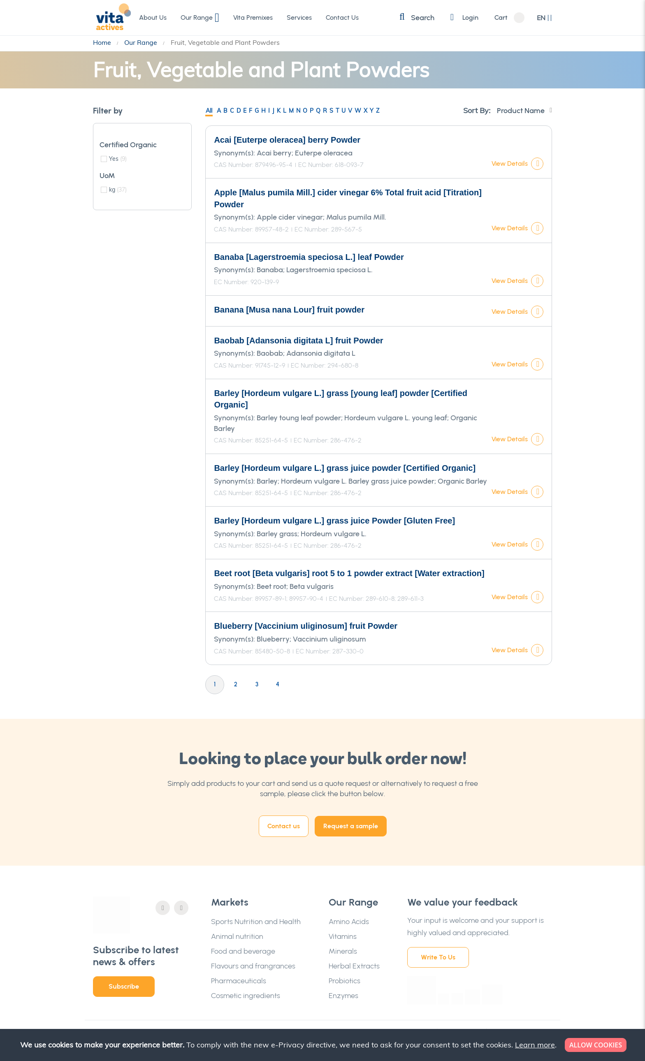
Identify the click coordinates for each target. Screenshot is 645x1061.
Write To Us (438, 957)
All (209, 110)
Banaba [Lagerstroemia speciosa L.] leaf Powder (309, 257)
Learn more (535, 1044)
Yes (118, 158)
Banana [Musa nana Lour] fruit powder (289, 309)
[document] (323, 1045)
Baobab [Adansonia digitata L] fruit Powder (298, 340)
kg (118, 189)
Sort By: (476, 110)
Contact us (283, 826)
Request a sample (350, 826)
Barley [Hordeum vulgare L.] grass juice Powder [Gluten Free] (334, 520)
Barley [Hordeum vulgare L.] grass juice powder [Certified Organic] (345, 468)
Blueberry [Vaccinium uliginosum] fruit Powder (305, 625)
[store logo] (111, 17)
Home (103, 42)
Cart (501, 17)
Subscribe (124, 986)
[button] (544, 18)
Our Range (141, 42)
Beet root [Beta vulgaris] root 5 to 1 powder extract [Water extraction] (349, 573)
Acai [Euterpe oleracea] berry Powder (287, 139)
